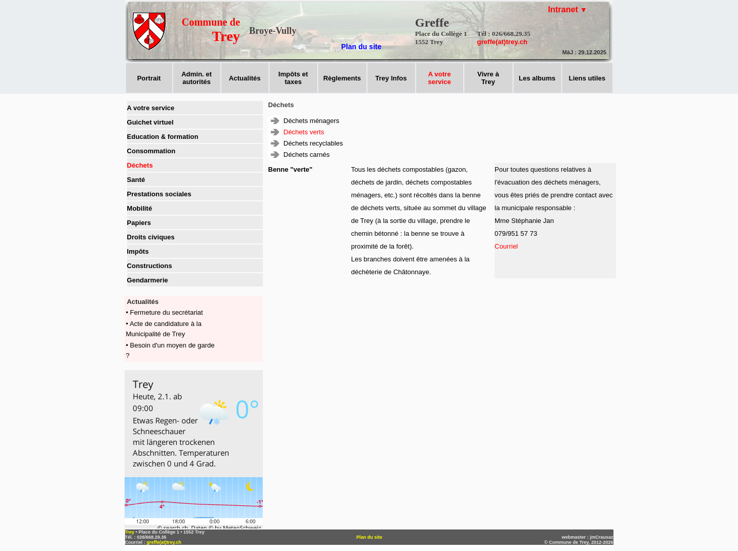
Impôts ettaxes (293, 78)
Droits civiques (151, 237)
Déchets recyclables (313, 143)
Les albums (537, 78)
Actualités (244, 78)
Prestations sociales (159, 194)
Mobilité (139, 208)
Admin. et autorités (196, 78)
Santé (136, 179)
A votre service (151, 108)
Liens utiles (587, 78)
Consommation (151, 151)
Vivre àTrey (488, 78)
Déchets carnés (306, 154)
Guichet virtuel (150, 122)
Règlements (342, 78)
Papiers (139, 223)
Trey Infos (390, 78)
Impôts (138, 251)
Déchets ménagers (311, 121)
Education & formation (162, 136)
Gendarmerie (147, 280)
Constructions (149, 266)
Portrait (148, 78)
